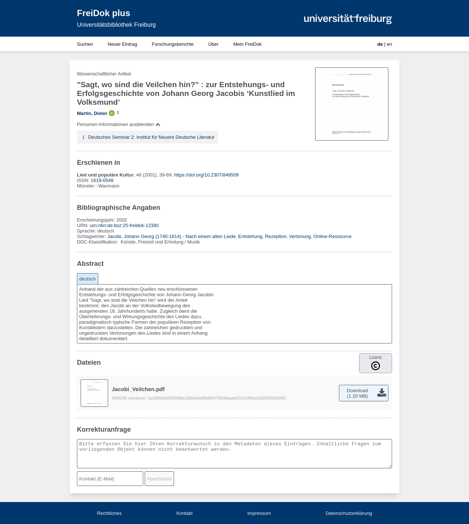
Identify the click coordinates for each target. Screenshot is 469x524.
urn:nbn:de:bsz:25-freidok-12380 (124, 225)
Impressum (259, 513)
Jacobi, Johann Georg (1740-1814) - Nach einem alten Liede (171, 236)
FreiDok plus (103, 13)
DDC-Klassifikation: (98, 242)
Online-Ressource (332, 236)
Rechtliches (109, 513)
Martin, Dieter (92, 113)
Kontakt (184, 513)
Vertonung (300, 236)
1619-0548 (102, 180)
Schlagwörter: (92, 236)
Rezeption (276, 236)
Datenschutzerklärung (349, 513)
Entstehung (250, 236)
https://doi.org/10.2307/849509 (206, 175)
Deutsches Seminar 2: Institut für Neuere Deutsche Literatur (151, 137)
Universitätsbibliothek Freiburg (116, 25)
